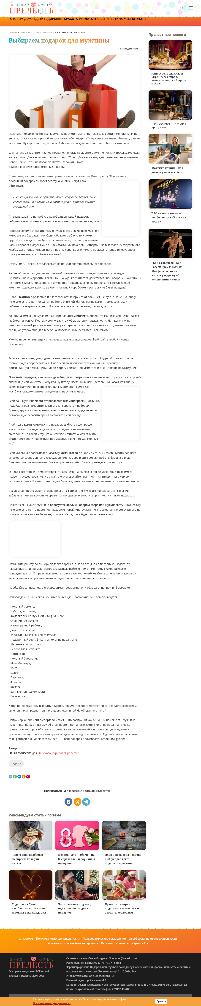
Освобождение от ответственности (153, 938)
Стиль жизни (145, 21)
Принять (161, 1001)
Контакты (122, 943)
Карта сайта (140, 943)
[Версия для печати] (129, 49)
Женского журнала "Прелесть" (58, 753)
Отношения (119, 21)
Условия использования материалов (73, 943)
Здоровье (62, 21)
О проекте (26, 938)
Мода (99, 21)
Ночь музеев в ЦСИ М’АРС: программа (168, 125)
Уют (164, 21)
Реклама (107, 943)
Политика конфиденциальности (57, 938)
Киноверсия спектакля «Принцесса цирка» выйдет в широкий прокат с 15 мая (169, 78)
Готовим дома (23, 21)
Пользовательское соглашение (104, 938)
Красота (83, 21)
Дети (45, 21)
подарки (16, 763)
